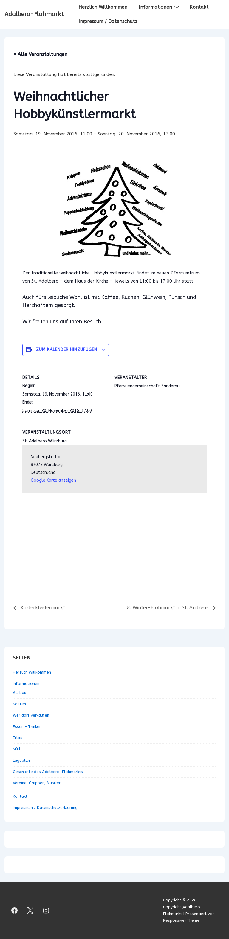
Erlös (17, 737)
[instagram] (46, 910)
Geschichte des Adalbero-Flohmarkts (48, 771)
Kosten (19, 704)
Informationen (160, 7)
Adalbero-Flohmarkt (34, 14)
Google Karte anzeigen (53, 480)
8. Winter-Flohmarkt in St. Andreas (168, 607)
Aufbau (19, 692)
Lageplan (21, 760)
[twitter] (30, 910)
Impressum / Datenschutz (107, 21)
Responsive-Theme (181, 920)
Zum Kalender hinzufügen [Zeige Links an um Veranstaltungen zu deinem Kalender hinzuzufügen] (66, 349)
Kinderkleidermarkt (42, 607)
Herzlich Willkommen (102, 7)
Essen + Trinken (27, 726)
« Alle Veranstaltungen (40, 54)
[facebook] (14, 910)
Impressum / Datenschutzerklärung (45, 807)
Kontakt (199, 7)
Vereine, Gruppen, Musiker (37, 783)
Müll (16, 749)
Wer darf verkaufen (31, 715)
